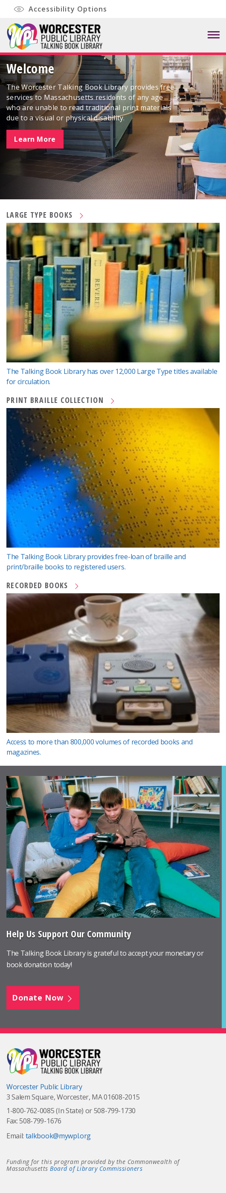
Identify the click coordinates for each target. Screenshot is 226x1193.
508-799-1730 (115, 1110)
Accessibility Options (60, 9)
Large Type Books (45, 215)
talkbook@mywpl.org (58, 1135)
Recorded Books (43, 585)
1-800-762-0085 (30, 1110)
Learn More (35, 139)
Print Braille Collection (61, 400)
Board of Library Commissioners (96, 1168)
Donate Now (43, 997)
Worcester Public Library (44, 1086)
